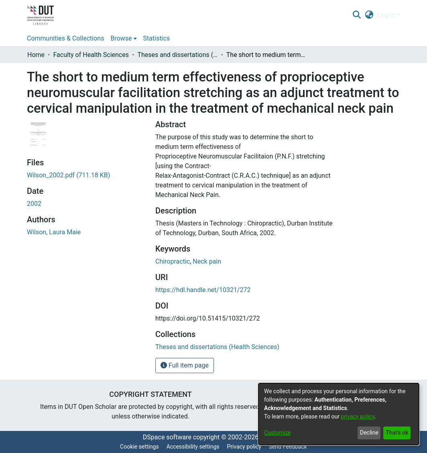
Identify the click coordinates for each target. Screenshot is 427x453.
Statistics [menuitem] (156, 38)
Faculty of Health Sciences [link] (91, 55)
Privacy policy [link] (244, 446)
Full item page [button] (185, 365)
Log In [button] (386, 15)
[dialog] (338, 414)
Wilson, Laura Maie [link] (54, 232)
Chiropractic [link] (172, 261)
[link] (68, 175)
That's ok (397, 432)
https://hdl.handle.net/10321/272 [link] (202, 290)
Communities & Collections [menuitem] (65, 38)
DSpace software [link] (167, 437)
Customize (277, 432)
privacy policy (357, 416)
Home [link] (36, 55)
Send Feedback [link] (288, 446)
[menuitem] (123, 38)
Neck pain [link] (207, 261)
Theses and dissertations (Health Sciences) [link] (177, 55)
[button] (357, 15)
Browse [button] (121, 38)
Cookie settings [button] (139, 446)
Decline (369, 432)
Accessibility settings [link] (193, 446)
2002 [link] (34, 203)
